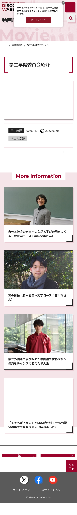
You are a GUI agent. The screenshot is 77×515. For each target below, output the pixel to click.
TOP (4, 45)
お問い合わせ (56, 465)
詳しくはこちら (38, 20)
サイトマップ (21, 501)
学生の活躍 (17, 138)
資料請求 (15, 465)
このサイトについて (51, 501)
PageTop (71, 478)
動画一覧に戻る (37, 156)
